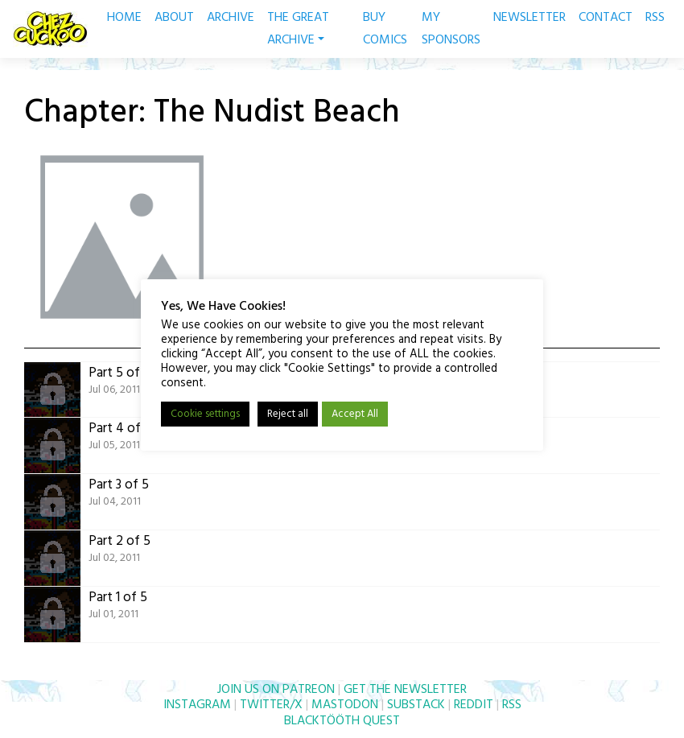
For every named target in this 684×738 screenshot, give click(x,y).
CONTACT (605, 17)
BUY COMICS (385, 29)
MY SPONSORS (451, 29)
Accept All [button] (355, 414)
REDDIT (473, 705)
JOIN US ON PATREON (276, 689)
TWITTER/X (271, 705)
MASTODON (344, 705)
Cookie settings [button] (205, 414)
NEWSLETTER (529, 17)
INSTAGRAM (197, 705)
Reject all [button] (287, 414)
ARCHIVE (230, 17)
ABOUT (174, 17)
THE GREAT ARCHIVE (298, 29)
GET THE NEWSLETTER (405, 689)
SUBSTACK (416, 705)
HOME (124, 17)
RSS (655, 17)
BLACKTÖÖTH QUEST (342, 721)
